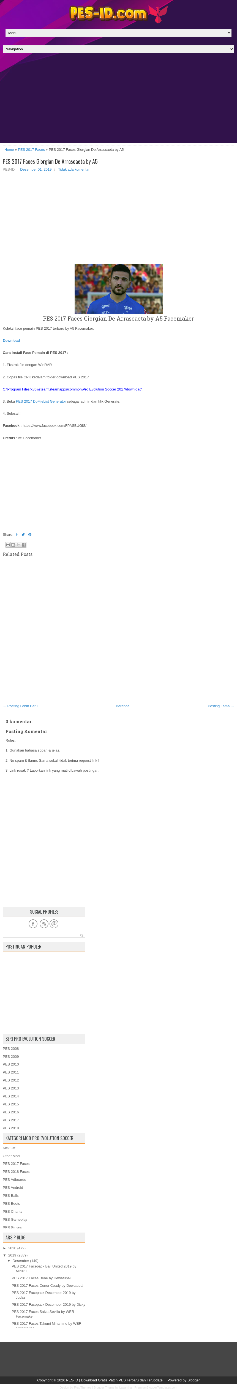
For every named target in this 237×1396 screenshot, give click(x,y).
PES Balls (11, 1195)
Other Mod (11, 1156)
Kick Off (9, 1148)
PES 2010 (11, 1064)
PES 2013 (11, 1088)
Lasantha (125, 1387)
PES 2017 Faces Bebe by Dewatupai (41, 1278)
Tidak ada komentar (73, 169)
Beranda (122, 706)
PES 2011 (11, 1072)
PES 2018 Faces (16, 1172)
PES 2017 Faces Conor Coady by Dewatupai (47, 1285)
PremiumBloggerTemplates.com (155, 1387)
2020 (12, 1248)
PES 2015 (11, 1104)
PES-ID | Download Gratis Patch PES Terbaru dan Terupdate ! (115, 1380)
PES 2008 (11, 1049)
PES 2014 (11, 1096)
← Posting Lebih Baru (20, 706)
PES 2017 (11, 1120)
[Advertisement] (118, 99)
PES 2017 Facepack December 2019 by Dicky (48, 1304)
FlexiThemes (82, 1387)
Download (11, 340)
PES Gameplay (15, 1219)
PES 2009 (11, 1056)
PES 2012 (11, 1080)
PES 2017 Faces (31, 149)
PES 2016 (11, 1112)
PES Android (13, 1187)
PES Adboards (14, 1180)
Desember (21, 1261)
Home (9, 149)
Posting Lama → (221, 706)
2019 (12, 1255)
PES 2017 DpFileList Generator (41, 401)
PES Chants (12, 1211)
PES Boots (11, 1203)
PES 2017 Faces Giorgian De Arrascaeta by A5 (50, 161)
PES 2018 (11, 1128)
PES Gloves (12, 1227)
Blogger (193, 1380)
